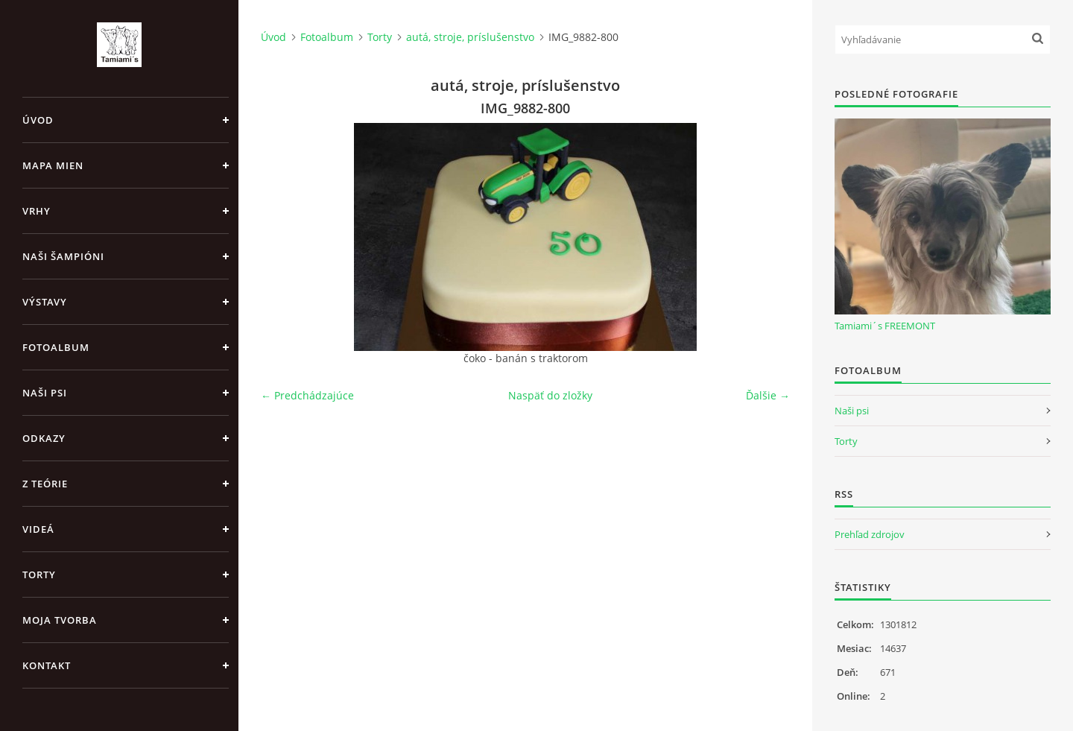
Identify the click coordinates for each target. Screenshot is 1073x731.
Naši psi (44, 392)
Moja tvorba (59, 620)
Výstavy (44, 301)
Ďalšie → (768, 395)
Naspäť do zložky (550, 395)
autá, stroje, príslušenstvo (470, 37)
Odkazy (44, 438)
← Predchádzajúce (307, 395)
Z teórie (45, 483)
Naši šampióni (63, 256)
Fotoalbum (55, 347)
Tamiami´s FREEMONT (885, 325)
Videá (38, 529)
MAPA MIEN (52, 165)
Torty (39, 574)
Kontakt (46, 665)
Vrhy (36, 211)
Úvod (38, 120)
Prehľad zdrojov (870, 534)
